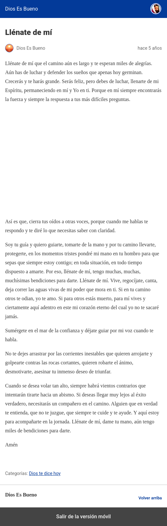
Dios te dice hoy (45, 473)
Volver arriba (150, 498)
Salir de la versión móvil (83, 516)
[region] (83, 160)
